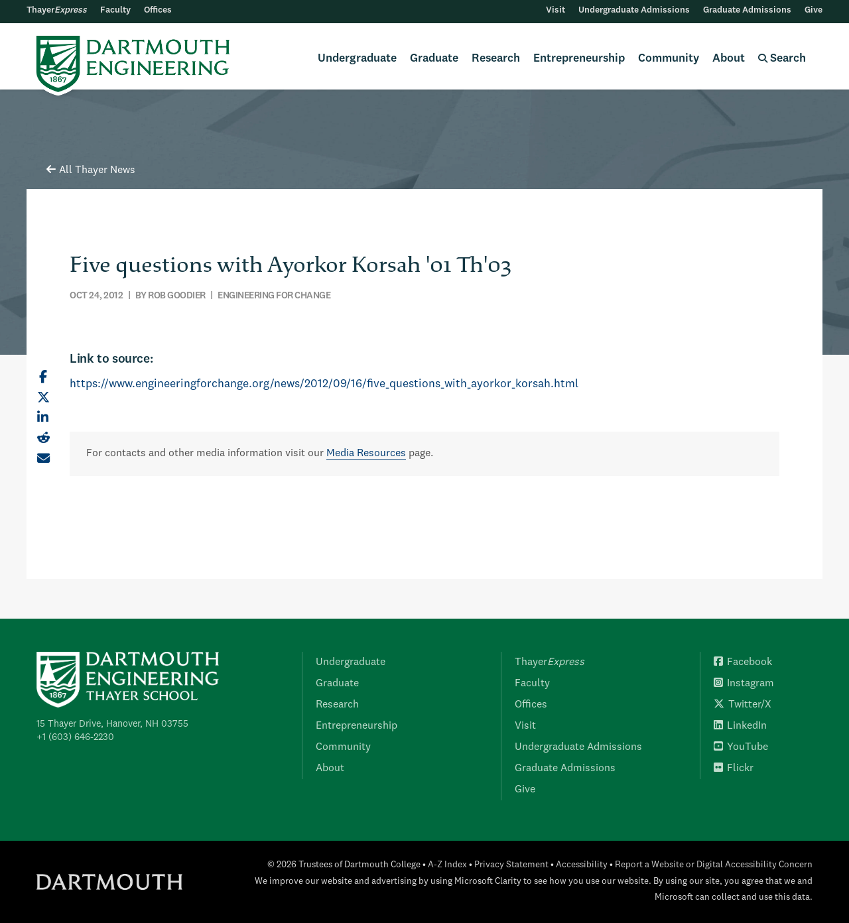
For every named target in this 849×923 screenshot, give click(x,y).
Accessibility (582, 865)
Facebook (743, 662)
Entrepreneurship (579, 58)
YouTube (741, 747)
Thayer (57, 10)
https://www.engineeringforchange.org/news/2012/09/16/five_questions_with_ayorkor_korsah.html (324, 384)
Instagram (744, 683)
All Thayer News (90, 170)
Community (668, 58)
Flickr (733, 768)
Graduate (434, 58)
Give (813, 10)
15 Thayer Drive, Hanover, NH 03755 (112, 724)
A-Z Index (447, 865)
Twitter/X (742, 705)
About (728, 58)
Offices (158, 10)
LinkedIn (740, 726)
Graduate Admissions (747, 10)
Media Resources (366, 453)
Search (782, 58)
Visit (555, 10)
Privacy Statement (511, 865)
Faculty (115, 10)
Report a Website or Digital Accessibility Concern (714, 865)
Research (496, 58)
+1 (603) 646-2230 (75, 737)
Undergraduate (357, 58)
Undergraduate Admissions (634, 10)
